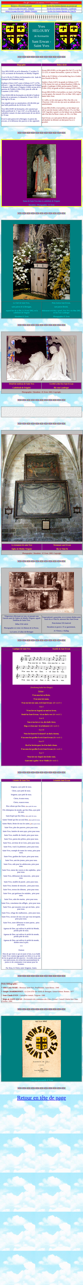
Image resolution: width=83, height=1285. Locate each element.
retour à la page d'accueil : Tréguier (21, 9)
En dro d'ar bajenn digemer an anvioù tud (62, 6)
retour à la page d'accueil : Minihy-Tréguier (21, 11)
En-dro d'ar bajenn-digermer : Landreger (62, 9)
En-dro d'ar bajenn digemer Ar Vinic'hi (62, 11)
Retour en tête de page (41, 1098)
